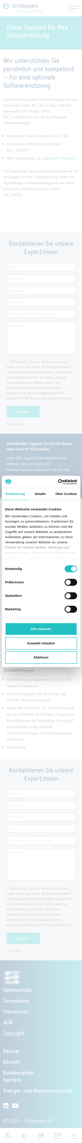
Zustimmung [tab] (15, 494)
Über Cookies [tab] (66, 494)
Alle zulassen (41, 629)
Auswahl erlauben (41, 643)
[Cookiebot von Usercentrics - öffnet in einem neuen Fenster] (58, 482)
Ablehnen (40, 657)
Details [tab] (40, 494)
